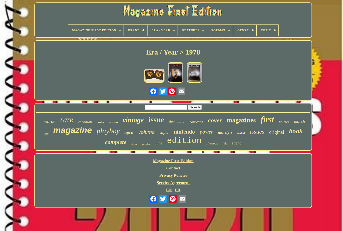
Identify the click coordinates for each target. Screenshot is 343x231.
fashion (146, 144)
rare (66, 119)
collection (196, 122)
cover (215, 120)
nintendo (184, 132)
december (177, 121)
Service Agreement (173, 182)
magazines (241, 120)
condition (85, 122)
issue (156, 119)
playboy (108, 131)
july (225, 143)
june (159, 143)
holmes (284, 122)
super (164, 132)
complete (115, 142)
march (299, 121)
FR (177, 190)
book (296, 131)
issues (257, 131)
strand (237, 143)
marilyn (225, 132)
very (46, 133)
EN (169, 190)
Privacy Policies (173, 175)
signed (134, 144)
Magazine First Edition (173, 161)
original (276, 132)
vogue (113, 122)
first (267, 119)
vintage (133, 120)
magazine (72, 130)
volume (146, 132)
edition (184, 140)
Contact (173, 168)
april (129, 132)
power (206, 132)
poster (100, 122)
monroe (48, 121)
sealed (241, 133)
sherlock (212, 143)
